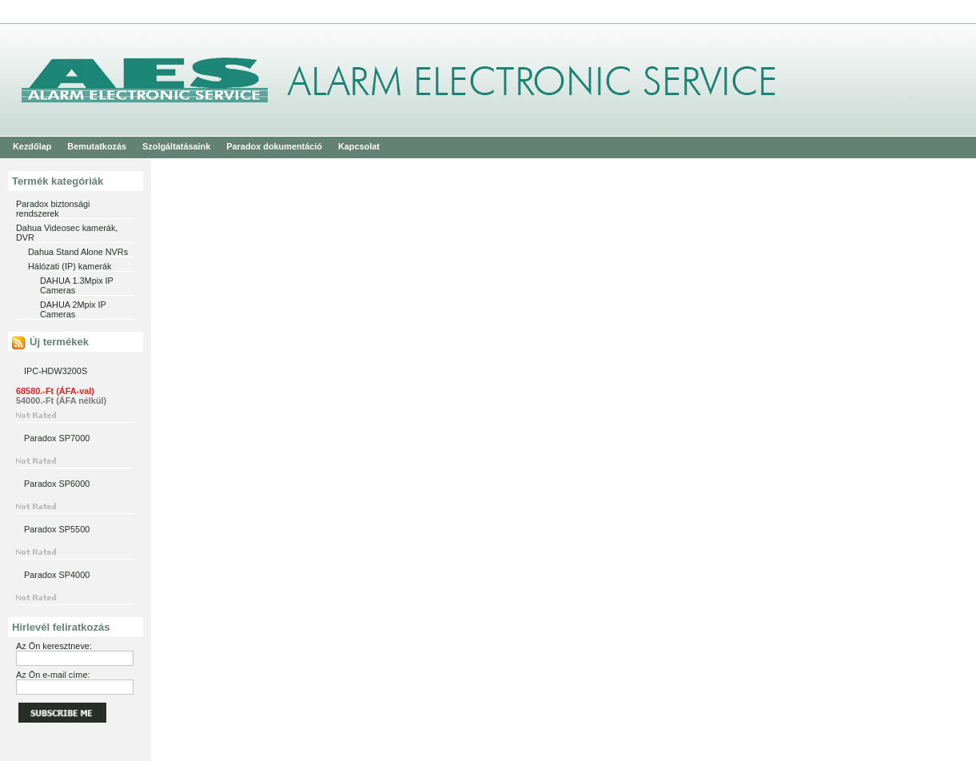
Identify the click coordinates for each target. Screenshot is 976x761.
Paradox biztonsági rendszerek (53, 208)
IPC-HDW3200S (55, 371)
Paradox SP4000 (57, 575)
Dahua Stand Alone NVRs (78, 252)
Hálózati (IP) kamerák (70, 266)
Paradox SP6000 (57, 483)
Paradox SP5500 (57, 529)
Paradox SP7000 (57, 438)
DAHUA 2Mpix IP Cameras (73, 309)
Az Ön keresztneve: (54, 646)
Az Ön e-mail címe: (53, 674)
